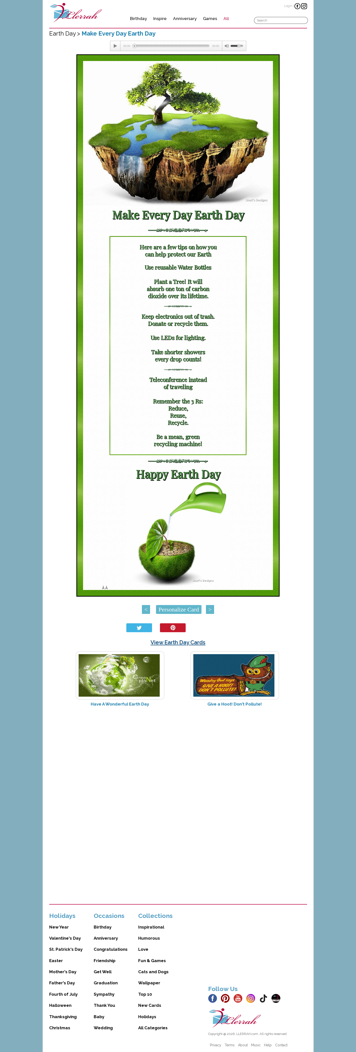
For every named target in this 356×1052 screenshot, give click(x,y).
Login (288, 6)
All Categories (153, 1027)
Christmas (59, 1027)
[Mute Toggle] (226, 46)
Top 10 (145, 994)
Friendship (104, 960)
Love (143, 949)
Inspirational (151, 927)
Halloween (60, 1005)
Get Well (102, 971)
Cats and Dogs (153, 971)
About (243, 1045)
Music (256, 1045)
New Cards (149, 1005)
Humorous (149, 938)
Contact (281, 1045)
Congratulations (111, 949)
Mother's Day (62, 971)
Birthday (138, 18)
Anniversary (185, 18)
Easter (56, 960)
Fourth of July (63, 994)
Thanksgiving (63, 1016)
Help (268, 1045)
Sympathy (104, 994)
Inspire (160, 18)
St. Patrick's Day (66, 949)
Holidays (147, 1016)
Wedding (103, 1027)
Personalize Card (178, 609)
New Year (59, 927)
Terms (230, 1045)
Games (210, 18)
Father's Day (62, 982)
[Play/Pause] (115, 46)
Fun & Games (152, 960)
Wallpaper (149, 982)
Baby (99, 1016)
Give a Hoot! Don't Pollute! (234, 704)
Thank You (104, 1005)
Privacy (215, 1045)
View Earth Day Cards (178, 642)
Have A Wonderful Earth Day (120, 704)
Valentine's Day (65, 938)
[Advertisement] (178, 749)
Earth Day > (65, 33)
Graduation (106, 982)
